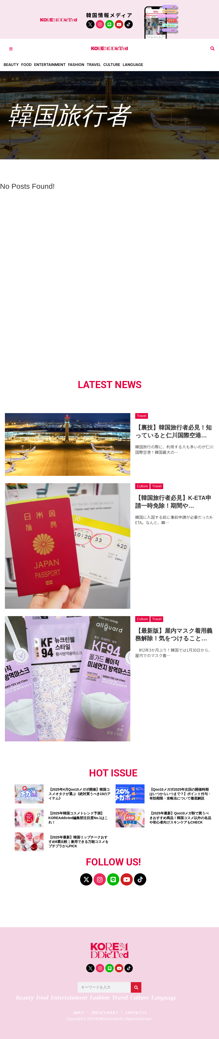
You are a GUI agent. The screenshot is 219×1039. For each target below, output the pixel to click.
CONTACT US (136, 1012)
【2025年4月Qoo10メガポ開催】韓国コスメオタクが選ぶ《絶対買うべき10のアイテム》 (80, 793)
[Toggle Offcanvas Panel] (11, 49)
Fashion (76, 64)
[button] (212, 49)
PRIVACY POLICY (105, 1012)
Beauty (11, 64)
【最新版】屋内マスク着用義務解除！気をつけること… (173, 634)
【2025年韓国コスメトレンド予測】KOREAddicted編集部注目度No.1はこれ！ (78, 817)
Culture (111, 64)
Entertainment (50, 64)
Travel (94, 64)
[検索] (136, 987)
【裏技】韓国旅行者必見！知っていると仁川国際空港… (173, 431)
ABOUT (78, 1012)
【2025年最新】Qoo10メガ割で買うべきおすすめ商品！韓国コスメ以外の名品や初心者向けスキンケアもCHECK (180, 817)
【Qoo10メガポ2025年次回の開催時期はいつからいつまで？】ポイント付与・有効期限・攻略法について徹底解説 (180, 793)
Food (26, 64)
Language (133, 64)
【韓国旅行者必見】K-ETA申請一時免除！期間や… (173, 501)
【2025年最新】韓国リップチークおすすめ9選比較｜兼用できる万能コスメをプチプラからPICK (79, 841)
